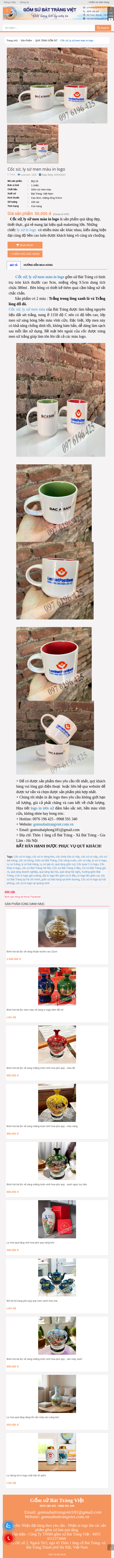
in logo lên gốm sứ (88, 875)
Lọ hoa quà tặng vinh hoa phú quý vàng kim (30, 1242)
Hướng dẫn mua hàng (38, 265)
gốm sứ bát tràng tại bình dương (61, 879)
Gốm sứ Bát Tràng (46, 860)
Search (103, 27)
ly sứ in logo (26, 230)
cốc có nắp (84, 860)
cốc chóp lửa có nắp (68, 856)
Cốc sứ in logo (22, 856)
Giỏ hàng (110, 14)
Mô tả (14, 265)
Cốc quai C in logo (87, 864)
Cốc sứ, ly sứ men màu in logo (77, 40)
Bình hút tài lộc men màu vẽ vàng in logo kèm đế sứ (35, 1009)
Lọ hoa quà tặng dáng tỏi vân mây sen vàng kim (33, 1417)
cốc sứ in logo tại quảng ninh (32, 883)
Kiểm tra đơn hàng (98, 2)
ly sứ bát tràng (30, 864)
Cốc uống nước (67, 860)
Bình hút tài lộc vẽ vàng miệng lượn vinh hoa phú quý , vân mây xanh (44, 1359)
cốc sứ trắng (26, 860)
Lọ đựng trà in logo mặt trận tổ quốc (26, 1475)
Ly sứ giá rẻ (47, 864)
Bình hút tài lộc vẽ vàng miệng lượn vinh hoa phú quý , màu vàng (42, 1126)
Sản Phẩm (26, 40)
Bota (63, 1555)
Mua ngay (25, 245)
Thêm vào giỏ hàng (25, 253)
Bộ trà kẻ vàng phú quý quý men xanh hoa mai (32, 1300)
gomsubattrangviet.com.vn (53, 824)
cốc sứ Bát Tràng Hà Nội (36, 868)
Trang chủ (12, 40)
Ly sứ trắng (13, 864)
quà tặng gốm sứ (65, 864)
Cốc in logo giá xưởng (28, 875)
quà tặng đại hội (48, 871)
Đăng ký (24, 2)
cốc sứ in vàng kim (43, 856)
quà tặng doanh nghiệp (24, 871)
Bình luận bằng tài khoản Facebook (23, 897)
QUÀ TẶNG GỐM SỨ (46, 40)
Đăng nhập (10, 2)
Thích (11, 174)
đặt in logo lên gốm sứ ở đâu (59, 875)
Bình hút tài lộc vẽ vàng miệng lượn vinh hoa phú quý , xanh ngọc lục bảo (47, 1184)
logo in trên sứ (41, 808)
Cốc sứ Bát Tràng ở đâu (66, 868)
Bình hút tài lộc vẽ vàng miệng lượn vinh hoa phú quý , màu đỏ (41, 1068)
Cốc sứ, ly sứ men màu (27, 309)
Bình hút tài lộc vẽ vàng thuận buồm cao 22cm (32, 951)
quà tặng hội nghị (70, 871)
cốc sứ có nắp (89, 856)
